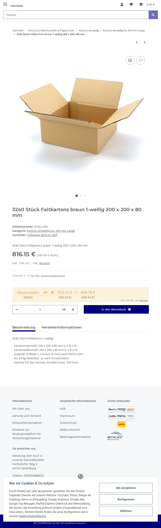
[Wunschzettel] (131, 4)
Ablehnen (125, 511)
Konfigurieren (125, 499)
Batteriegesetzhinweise (75, 437)
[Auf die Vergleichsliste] (130, 60)
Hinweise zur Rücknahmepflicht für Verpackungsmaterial (26, 434)
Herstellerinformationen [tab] (62, 327)
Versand (44, 263)
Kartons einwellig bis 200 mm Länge (51, 231)
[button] (121, 4)
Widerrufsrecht (70, 430)
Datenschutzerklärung (58, 516)
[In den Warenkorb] (116, 309)
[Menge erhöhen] (72, 309)
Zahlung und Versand (26, 416)
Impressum (67, 416)
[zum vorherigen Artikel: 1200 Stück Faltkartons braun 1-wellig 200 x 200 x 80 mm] (137, 42)
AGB (63, 408)
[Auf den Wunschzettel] (140, 60)
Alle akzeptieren (125, 487)
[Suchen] (76, 15)
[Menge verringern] (17, 309)
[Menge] (40, 309)
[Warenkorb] (147, 4)
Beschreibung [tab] (23, 327)
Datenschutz (68, 423)
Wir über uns (21, 408)
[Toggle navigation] (5, 2)
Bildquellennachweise (27, 423)
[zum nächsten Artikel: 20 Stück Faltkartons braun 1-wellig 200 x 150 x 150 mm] (145, 42)
